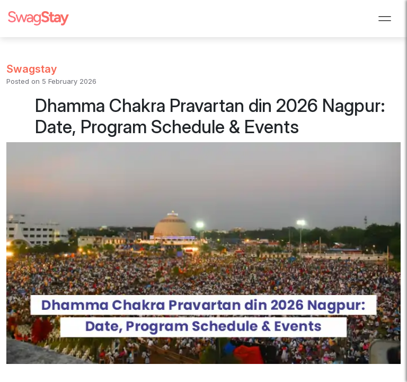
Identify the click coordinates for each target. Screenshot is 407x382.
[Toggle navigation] (384, 18)
